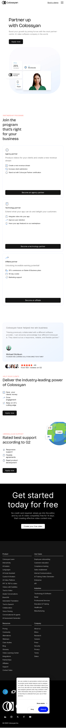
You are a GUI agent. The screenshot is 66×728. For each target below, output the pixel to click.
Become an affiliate (33, 300)
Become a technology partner (33, 246)
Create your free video (33, 526)
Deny (32, 709)
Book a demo (53, 3)
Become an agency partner (33, 192)
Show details (41, 703)
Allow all (43, 709)
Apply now (15, 42)
